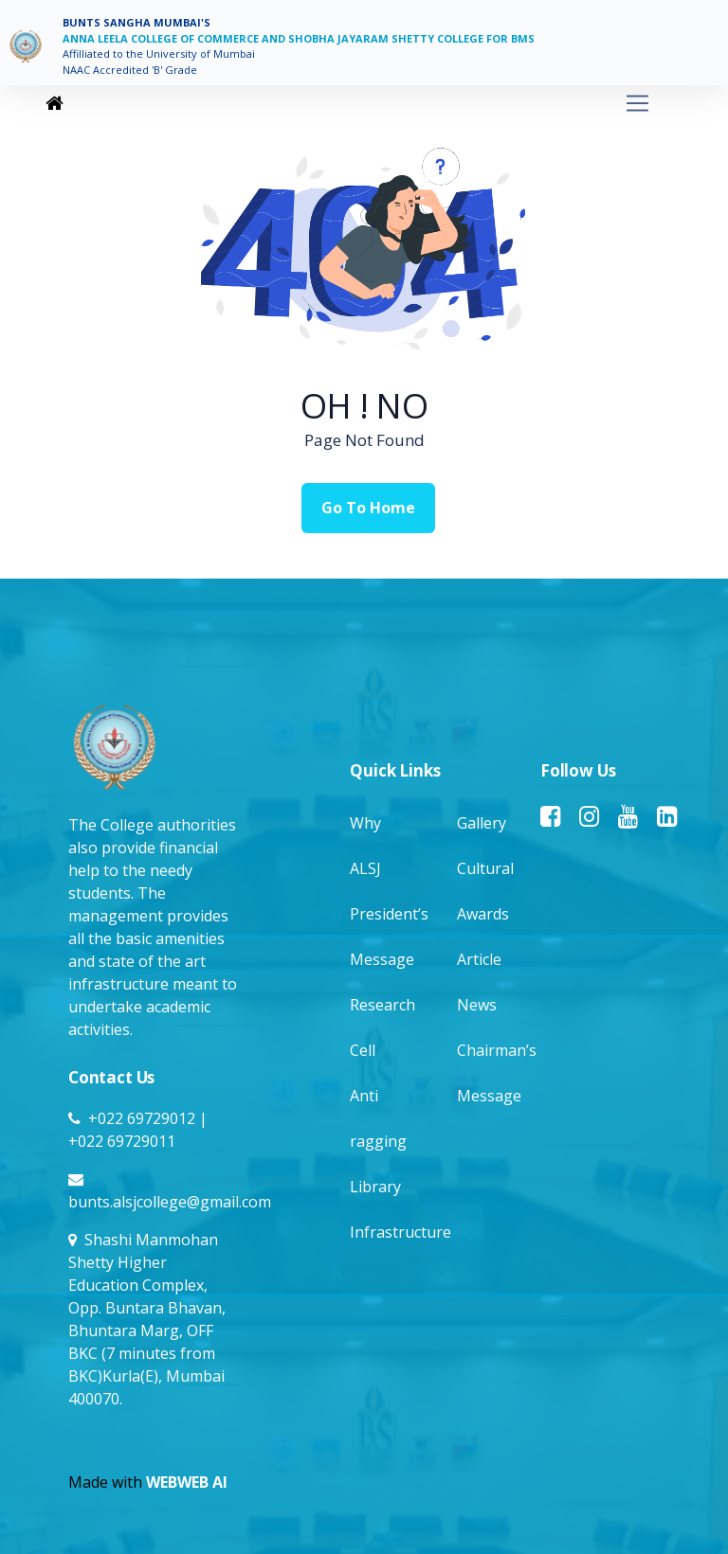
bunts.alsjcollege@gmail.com (169, 1201)
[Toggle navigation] (360, 103)
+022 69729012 (141, 1118)
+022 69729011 (121, 1141)
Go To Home (368, 507)
